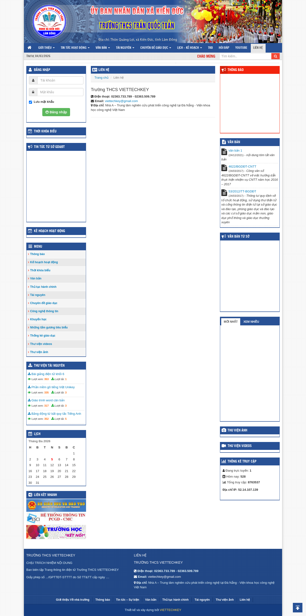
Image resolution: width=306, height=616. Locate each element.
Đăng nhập (42, 70)
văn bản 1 (235, 150)
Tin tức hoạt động (75, 47)
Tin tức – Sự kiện (127, 599)
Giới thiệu (46, 47)
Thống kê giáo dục (42, 335)
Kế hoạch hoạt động (49, 231)
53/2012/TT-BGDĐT (242, 191)
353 (46, 379)
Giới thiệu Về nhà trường (72, 599)
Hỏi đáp (224, 47)
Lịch (37, 434)
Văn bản (103, 47)
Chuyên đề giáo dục (155, 47)
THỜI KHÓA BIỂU (45, 131)
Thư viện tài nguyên (49, 365)
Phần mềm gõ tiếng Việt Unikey (51, 387)
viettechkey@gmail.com (121, 101)
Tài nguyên (125, 47)
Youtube (241, 47)
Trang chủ (101, 77)
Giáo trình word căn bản (46, 400)
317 (46, 405)
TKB (210, 47)
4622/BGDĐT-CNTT (242, 166)
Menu (38, 246)
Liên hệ (258, 47)
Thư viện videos (41, 344)
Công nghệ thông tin (44, 311)
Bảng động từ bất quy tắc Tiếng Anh (54, 413)
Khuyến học (38, 319)
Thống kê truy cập (242, 461)
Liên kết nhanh (45, 495)
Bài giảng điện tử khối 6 (46, 374)
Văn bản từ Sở (238, 236)
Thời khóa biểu (40, 270)
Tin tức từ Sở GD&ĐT (49, 147)
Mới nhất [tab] (231, 321)
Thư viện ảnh (39, 352)
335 (46, 392)
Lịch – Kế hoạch (189, 47)
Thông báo (37, 254)
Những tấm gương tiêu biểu (49, 327)
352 (46, 418)
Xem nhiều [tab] (251, 321)
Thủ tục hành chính (43, 287)
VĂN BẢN (234, 142)
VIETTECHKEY (170, 610)
